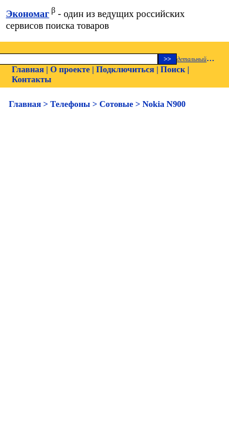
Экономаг (27, 13)
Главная (28, 69)
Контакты (31, 79)
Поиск (172, 69)
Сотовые (116, 104)
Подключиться (125, 69)
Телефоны (70, 104)
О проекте (70, 69)
